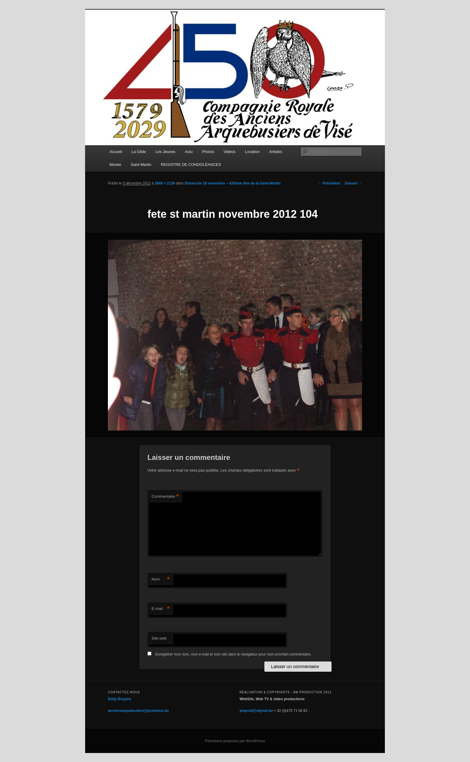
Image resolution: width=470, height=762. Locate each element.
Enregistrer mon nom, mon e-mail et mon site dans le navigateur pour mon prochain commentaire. (233, 654)
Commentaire (165, 496)
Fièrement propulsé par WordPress (235, 741)
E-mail (161, 608)
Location (252, 151)
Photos (208, 151)
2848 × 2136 (165, 183)
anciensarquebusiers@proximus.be (138, 711)
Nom (161, 579)
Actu (189, 151)
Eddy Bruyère (119, 699)
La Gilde (139, 151)
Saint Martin (141, 164)
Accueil (115, 151)
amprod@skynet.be (256, 711)
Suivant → (353, 183)
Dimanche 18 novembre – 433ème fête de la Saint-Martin (233, 183)
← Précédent (329, 183)
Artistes (275, 151)
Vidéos (230, 151)
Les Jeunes (166, 151)
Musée (115, 164)
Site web (159, 638)
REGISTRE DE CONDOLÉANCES (191, 164)
